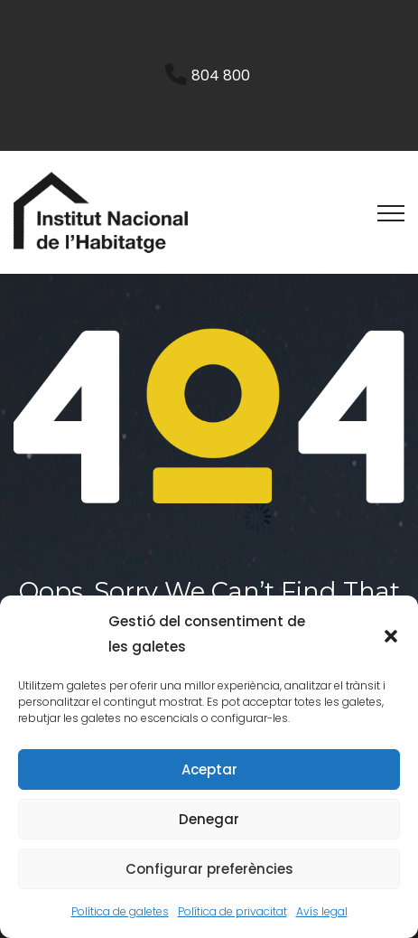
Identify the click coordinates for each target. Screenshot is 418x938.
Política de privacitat (232, 911)
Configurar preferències (209, 868)
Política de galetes (120, 911)
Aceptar (209, 769)
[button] (391, 634)
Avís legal (322, 911)
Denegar (209, 819)
